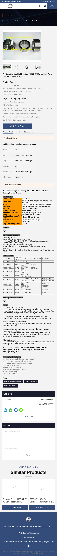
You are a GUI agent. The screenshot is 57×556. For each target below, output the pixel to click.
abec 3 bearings (31, 381)
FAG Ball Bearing (10, 386)
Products (11, 21)
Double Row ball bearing (13, 381)
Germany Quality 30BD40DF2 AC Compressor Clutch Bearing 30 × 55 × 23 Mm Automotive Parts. (15, 500)
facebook (28, 546)
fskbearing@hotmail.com (11, 2)
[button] (39, 67)
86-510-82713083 (48, 2)
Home (3, 21)
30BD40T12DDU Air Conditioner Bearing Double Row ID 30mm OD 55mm (41, 500)
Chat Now (29, 416)
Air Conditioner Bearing (24, 21)
